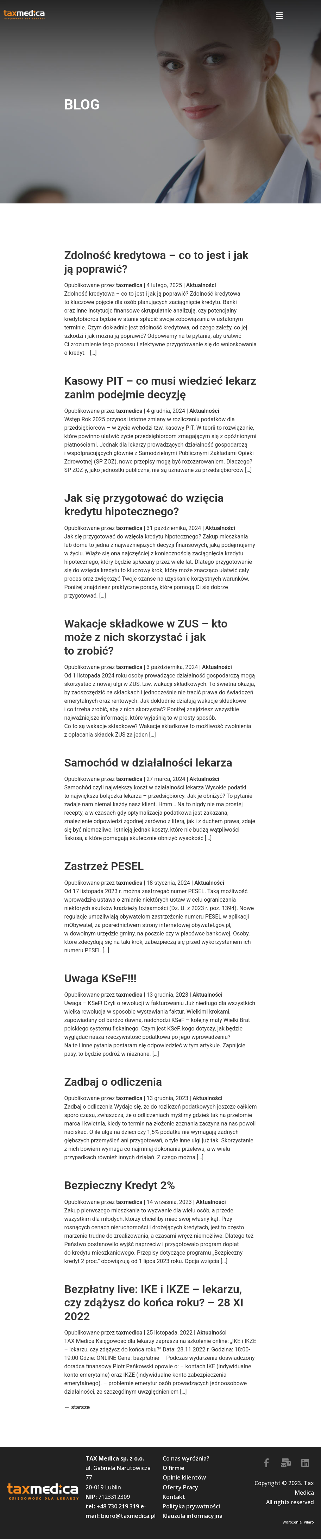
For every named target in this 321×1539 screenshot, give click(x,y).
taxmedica (129, 285)
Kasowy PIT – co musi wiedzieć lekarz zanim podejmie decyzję (160, 387)
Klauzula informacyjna (192, 1516)
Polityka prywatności (191, 1506)
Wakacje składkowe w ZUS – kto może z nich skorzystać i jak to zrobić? (145, 637)
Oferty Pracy (180, 1487)
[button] (279, 16)
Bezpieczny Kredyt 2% (119, 1185)
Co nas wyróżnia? (186, 1458)
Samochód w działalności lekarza (148, 762)
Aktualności (201, 285)
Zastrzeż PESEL (104, 866)
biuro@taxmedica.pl (128, 1516)
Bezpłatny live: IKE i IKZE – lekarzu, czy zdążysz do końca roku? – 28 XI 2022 (153, 1302)
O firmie (173, 1468)
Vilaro (309, 1522)
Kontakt (174, 1497)
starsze (77, 1407)
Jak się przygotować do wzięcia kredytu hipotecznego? (144, 504)
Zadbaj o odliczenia (113, 1082)
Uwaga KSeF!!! (100, 978)
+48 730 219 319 (117, 1506)
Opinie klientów (184, 1477)
